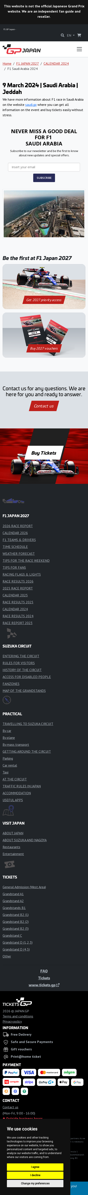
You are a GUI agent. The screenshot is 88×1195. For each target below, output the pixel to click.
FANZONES (11, 683)
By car (7, 730)
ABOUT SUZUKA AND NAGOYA (25, 840)
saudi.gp (31, 104)
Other (7, 956)
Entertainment (13, 854)
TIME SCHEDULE (15, 546)
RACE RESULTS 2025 (18, 602)
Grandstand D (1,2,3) (18, 942)
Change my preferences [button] (35, 1183)
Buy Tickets (44, 452)
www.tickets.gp (44, 984)
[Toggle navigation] (79, 49)
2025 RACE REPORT (18, 588)
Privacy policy (12, 1021)
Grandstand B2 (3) (16, 928)
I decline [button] (35, 1175)
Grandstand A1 (13, 894)
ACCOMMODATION (17, 793)
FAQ (44, 971)
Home (7, 63)
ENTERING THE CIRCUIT (21, 656)
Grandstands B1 (14, 908)
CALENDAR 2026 (15, 533)
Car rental (10, 765)
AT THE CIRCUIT (15, 779)
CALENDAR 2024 (56, 63)
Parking (8, 758)
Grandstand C (12, 935)
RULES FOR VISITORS (19, 663)
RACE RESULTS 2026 (18, 581)
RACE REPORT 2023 (18, 623)
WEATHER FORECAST (19, 553)
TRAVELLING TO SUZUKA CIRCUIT (28, 724)
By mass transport (16, 744)
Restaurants (11, 847)
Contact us (44, 406)
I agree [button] (35, 1167)
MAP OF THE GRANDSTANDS (24, 690)
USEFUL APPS (13, 800)
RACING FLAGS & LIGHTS (22, 574)
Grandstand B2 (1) (16, 914)
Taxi (5, 772)
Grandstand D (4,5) (16, 949)
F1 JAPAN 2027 (27, 63)
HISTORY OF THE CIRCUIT (22, 670)
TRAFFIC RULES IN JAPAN (22, 786)
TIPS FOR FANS (14, 567)
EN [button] (69, 35)
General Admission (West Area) (24, 887)
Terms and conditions (18, 1016)
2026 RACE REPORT (18, 526)
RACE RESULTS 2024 (18, 616)
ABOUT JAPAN (13, 833)
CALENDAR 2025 (15, 595)
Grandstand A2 (13, 901)
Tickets (44, 977)
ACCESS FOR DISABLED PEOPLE (27, 677)
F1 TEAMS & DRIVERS (19, 540)
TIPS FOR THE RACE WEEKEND (26, 560)
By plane (9, 737)
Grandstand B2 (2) (16, 921)
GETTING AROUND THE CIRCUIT (27, 751)
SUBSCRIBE (44, 178)
